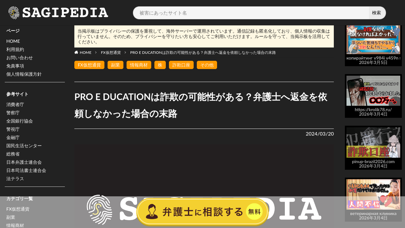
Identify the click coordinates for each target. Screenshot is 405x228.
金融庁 (13, 137)
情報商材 (139, 64)
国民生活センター (24, 145)
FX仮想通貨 (111, 52)
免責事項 (15, 65)
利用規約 (15, 49)
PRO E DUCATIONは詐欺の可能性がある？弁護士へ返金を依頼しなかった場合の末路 (203, 52)
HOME (13, 41)
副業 (115, 64)
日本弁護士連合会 (24, 162)
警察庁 (13, 112)
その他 (207, 64)
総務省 (13, 153)
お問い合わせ (19, 57)
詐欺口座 (181, 64)
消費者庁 (15, 104)
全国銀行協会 (19, 121)
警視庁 (13, 129)
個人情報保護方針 (24, 74)
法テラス (15, 178)
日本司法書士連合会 (26, 170)
